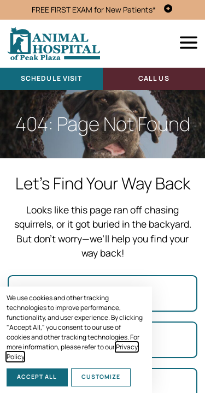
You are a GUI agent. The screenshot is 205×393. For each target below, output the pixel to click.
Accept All (37, 376)
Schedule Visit (51, 78)
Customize (100, 376)
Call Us (153, 78)
